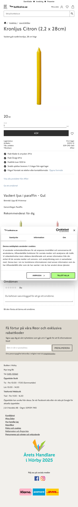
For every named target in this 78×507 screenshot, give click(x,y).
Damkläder (28, 1)
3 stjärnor (11, 288)
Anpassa (38, 275)
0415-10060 (12, 374)
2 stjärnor (8, 288)
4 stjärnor (13, 288)
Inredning (39, 1)
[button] (5, 7)
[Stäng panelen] (74, 230)
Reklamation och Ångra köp (17, 431)
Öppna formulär (56, 170)
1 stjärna (6, 288)
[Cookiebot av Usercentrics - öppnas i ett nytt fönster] (58, 230)
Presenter (50, 1)
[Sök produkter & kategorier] (37, 14)
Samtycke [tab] (13, 237)
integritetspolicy (49, 354)
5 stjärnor (15, 288)
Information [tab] (39, 237)
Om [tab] (64, 237)
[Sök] (72, 14)
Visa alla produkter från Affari (16, 179)
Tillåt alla (63, 275)
